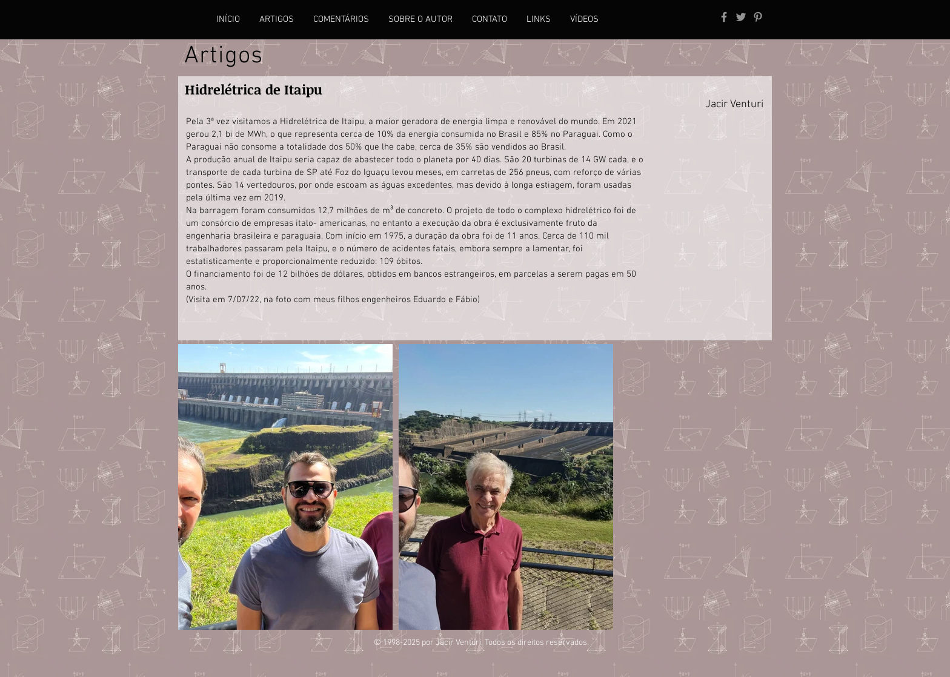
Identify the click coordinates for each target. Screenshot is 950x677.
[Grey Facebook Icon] (724, 17)
